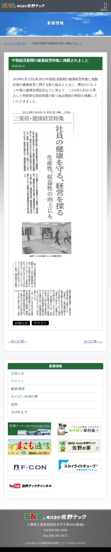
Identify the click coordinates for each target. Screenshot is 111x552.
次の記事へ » (93, 341)
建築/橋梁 (18, 388)
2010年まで (19, 412)
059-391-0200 (58, 530)
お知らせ (20, 43)
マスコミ (40, 323)
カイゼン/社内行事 (24, 396)
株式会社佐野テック (54, 543)
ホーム (8, 43)
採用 (14, 404)
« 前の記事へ (18, 341)
